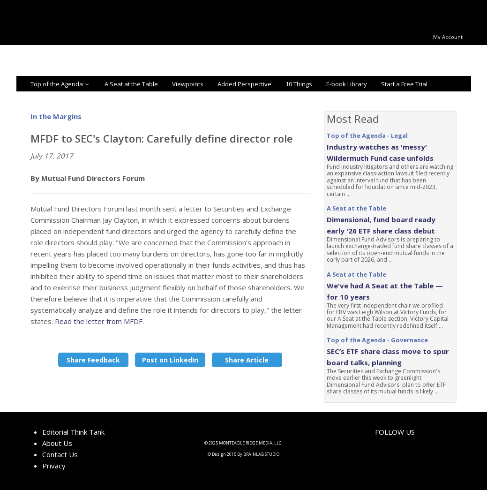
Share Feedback (93, 359)
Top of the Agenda (60, 84)
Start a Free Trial (404, 84)
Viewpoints (187, 84)
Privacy (54, 465)
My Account (448, 36)
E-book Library (346, 84)
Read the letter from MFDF (98, 321)
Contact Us (60, 454)
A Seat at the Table (131, 84)
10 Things (298, 84)
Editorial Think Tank (73, 432)
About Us (57, 443)
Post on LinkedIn (170, 359)
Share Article (247, 359)
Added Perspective (244, 84)
